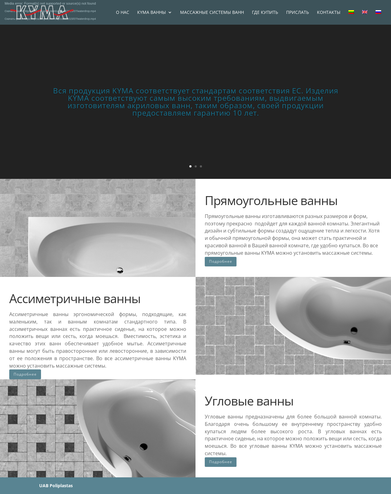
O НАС (122, 12)
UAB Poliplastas (56, 485)
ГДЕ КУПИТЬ (265, 12)
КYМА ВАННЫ (151, 12)
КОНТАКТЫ (328, 12)
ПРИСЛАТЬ (297, 12)
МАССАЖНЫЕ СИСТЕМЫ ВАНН (212, 12)
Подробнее (220, 261)
